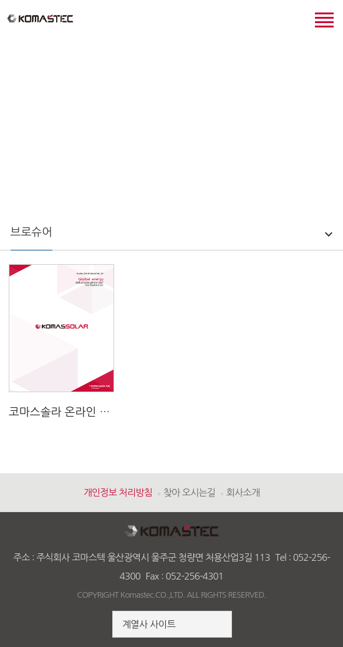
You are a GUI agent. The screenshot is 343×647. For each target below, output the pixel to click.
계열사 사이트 (148, 624)
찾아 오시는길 (189, 492)
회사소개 (242, 492)
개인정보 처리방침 (118, 492)
